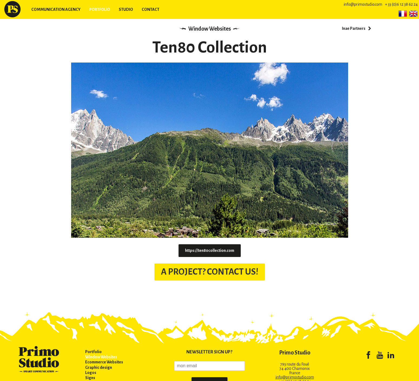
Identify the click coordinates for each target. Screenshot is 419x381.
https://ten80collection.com (209, 250)
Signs (90, 378)
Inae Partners (353, 28)
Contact (150, 9)
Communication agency (56, 9)
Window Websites (209, 29)
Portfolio (99, 9)
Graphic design (98, 367)
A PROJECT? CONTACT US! (209, 271)
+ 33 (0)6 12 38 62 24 (401, 4)
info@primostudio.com (363, 4)
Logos (90, 372)
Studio (126, 9)
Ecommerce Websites (104, 362)
